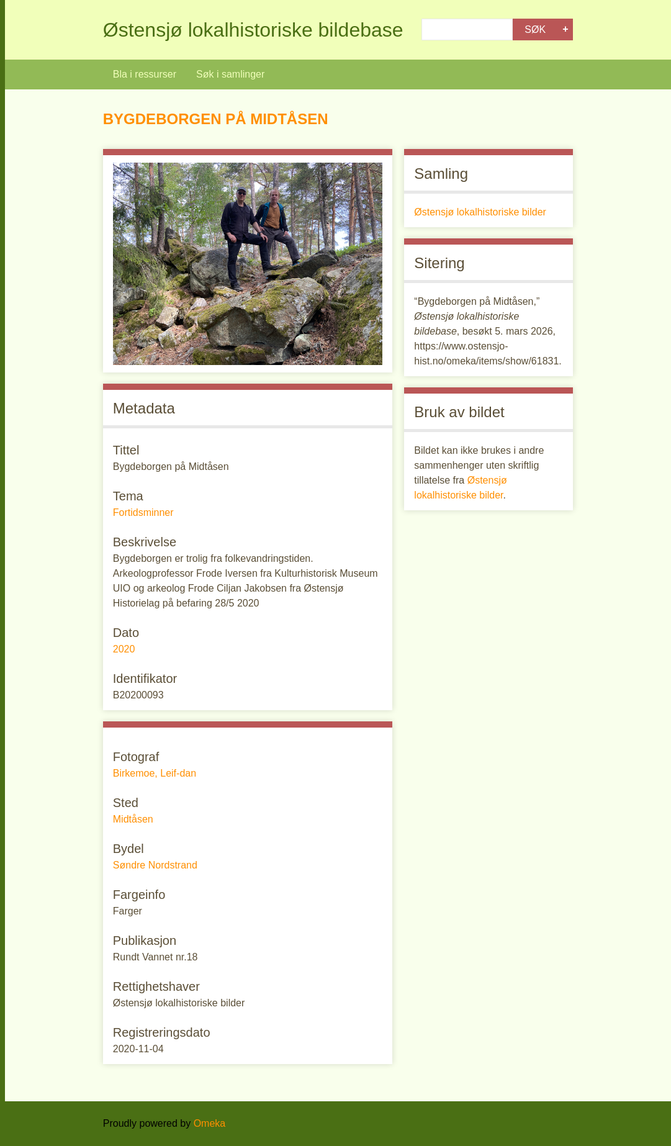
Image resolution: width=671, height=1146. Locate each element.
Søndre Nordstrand (155, 865)
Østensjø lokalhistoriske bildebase (253, 30)
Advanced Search (565, 29)
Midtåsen (133, 819)
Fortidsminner (143, 512)
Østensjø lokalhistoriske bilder (480, 212)
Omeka (210, 1123)
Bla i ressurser (144, 74)
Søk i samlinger (230, 74)
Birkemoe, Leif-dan (154, 773)
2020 (124, 649)
